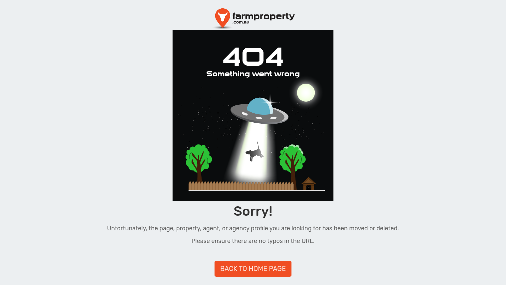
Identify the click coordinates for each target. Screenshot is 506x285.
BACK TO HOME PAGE (253, 269)
